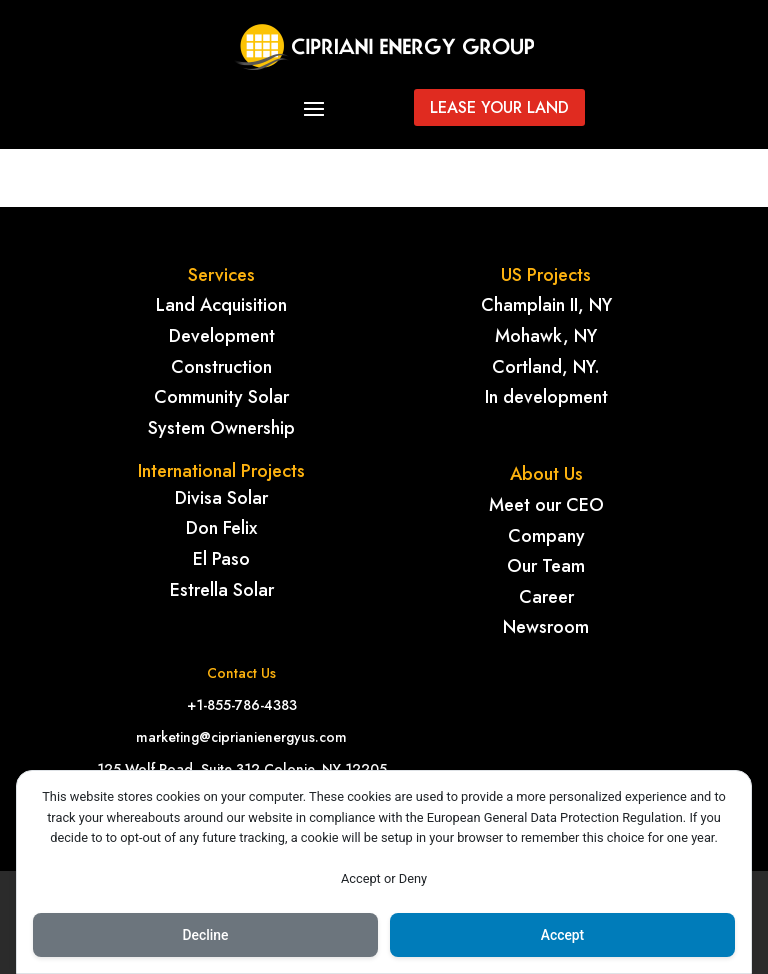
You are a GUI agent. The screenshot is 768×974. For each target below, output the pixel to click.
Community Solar (221, 397)
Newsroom (546, 627)
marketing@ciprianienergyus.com (241, 737)
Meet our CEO (546, 505)
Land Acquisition (221, 305)
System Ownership (221, 428)
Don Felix (221, 528)
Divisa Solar (221, 498)
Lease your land (499, 107)
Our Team (546, 566)
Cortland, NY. (546, 367)
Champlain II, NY (546, 305)
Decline (205, 935)
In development (546, 397)
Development (222, 336)
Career (546, 597)
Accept (563, 935)
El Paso (221, 559)
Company (546, 536)
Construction (221, 367)
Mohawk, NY (546, 336)
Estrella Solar (222, 590)
